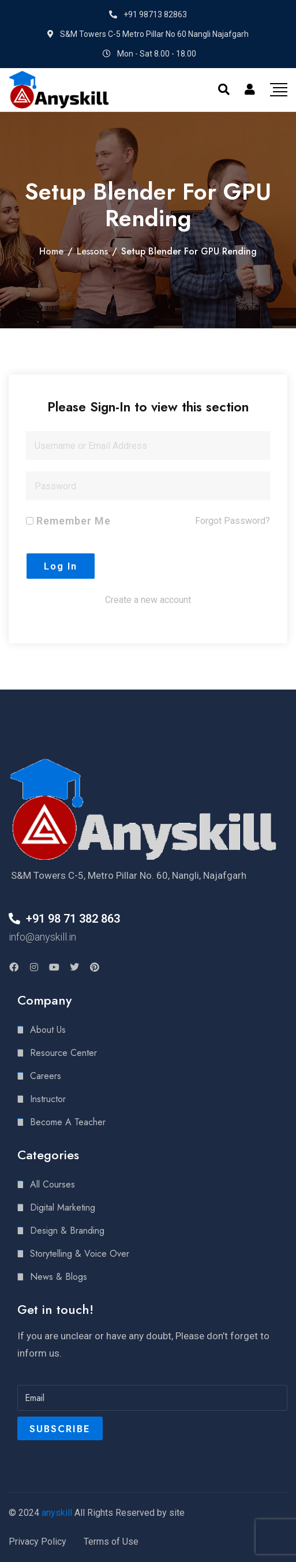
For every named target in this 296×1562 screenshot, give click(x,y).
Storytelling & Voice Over (79, 1253)
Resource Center (63, 1052)
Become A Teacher (68, 1122)
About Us (48, 1029)
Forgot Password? (232, 520)
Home (51, 251)
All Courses (52, 1184)
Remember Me (68, 521)
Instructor (48, 1099)
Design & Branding (67, 1230)
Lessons (92, 251)
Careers (45, 1075)
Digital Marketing (62, 1207)
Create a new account (148, 599)
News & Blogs (58, 1276)
